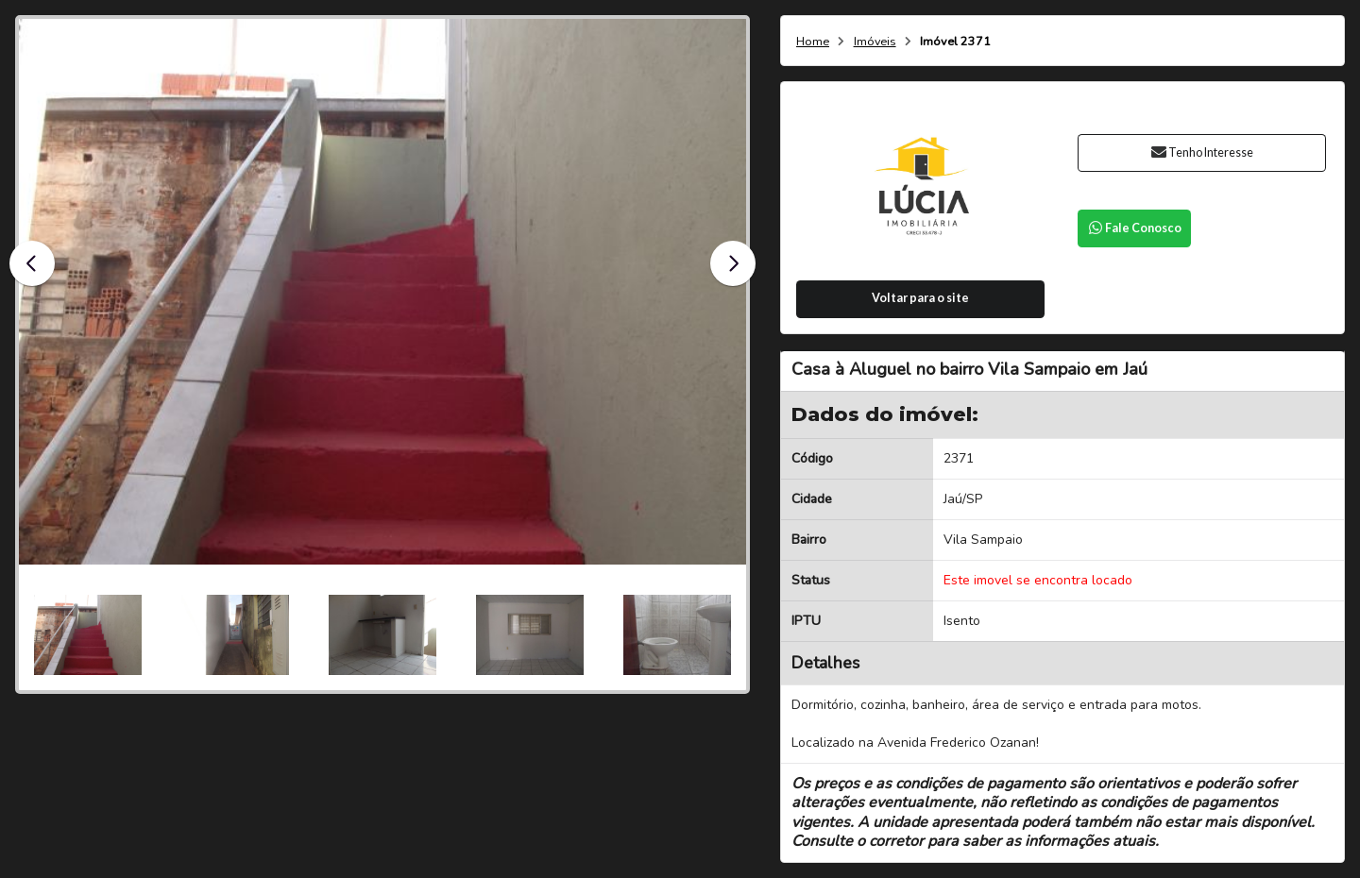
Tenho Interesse (1201, 152)
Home (812, 42)
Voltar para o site (920, 298)
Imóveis (875, 42)
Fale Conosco (1134, 228)
